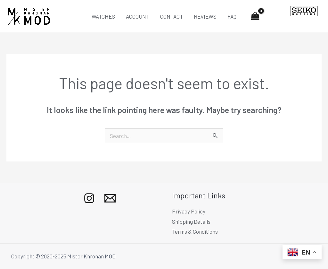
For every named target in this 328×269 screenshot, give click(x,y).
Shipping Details (191, 221)
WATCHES (103, 16)
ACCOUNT (137, 16)
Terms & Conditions (195, 231)
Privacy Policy (188, 211)
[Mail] (110, 198)
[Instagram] (89, 198)
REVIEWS (205, 16)
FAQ (231, 16)
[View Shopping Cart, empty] (255, 16)
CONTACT (171, 16)
